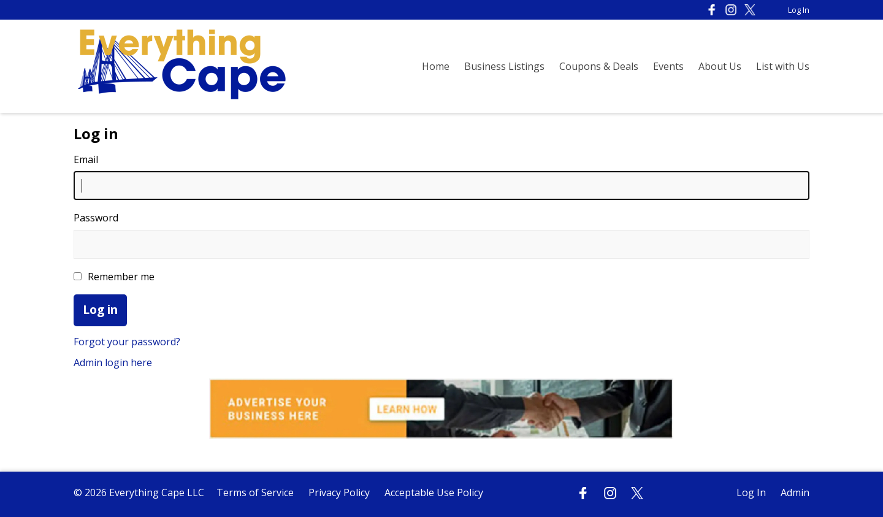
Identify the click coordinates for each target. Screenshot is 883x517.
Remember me (114, 276)
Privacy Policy (339, 492)
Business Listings (504, 66)
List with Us (782, 66)
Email (86, 159)
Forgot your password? (127, 341)
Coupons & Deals (598, 66)
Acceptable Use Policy (433, 492)
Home (435, 66)
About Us (719, 66)
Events (668, 66)
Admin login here (113, 362)
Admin (795, 492)
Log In (798, 9)
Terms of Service (255, 492)
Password (96, 217)
